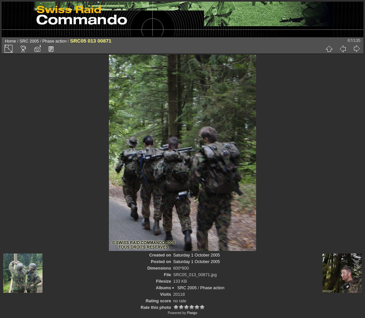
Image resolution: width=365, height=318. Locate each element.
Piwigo (192, 313)
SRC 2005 (29, 41)
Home (10, 41)
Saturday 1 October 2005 (196, 255)
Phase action (55, 41)
